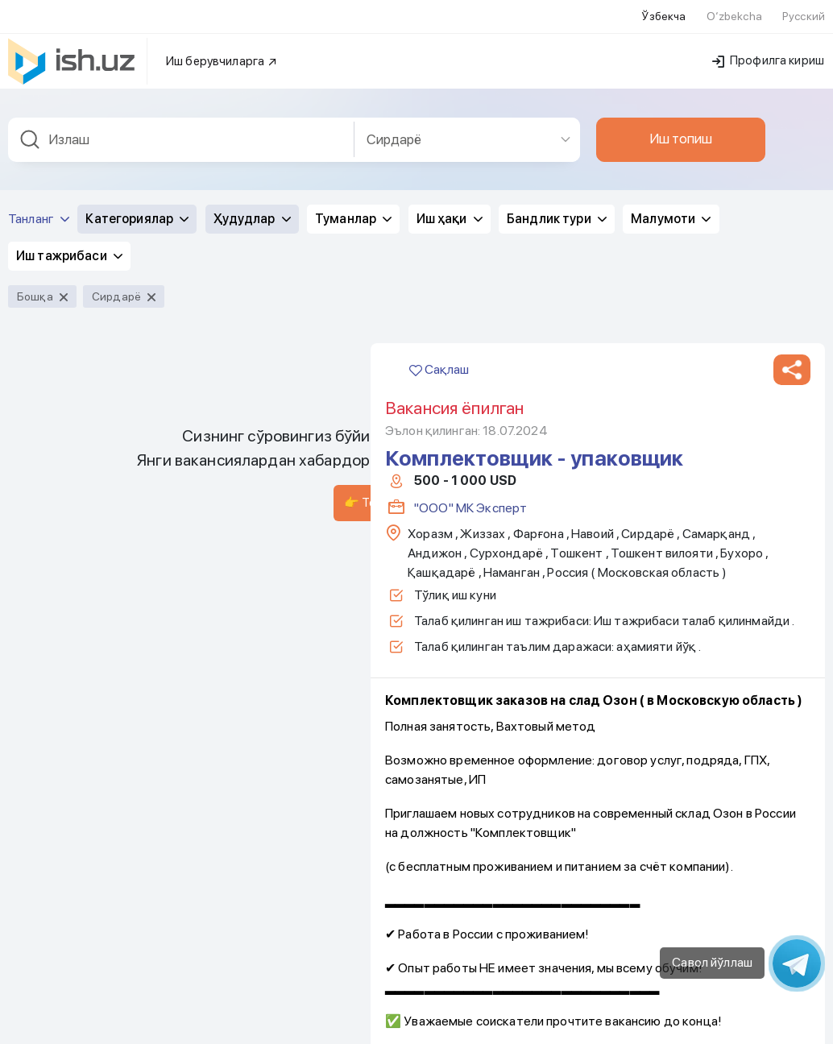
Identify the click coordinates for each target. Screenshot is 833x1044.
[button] (791, 136)
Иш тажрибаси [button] (69, 22)
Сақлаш (439, 135)
